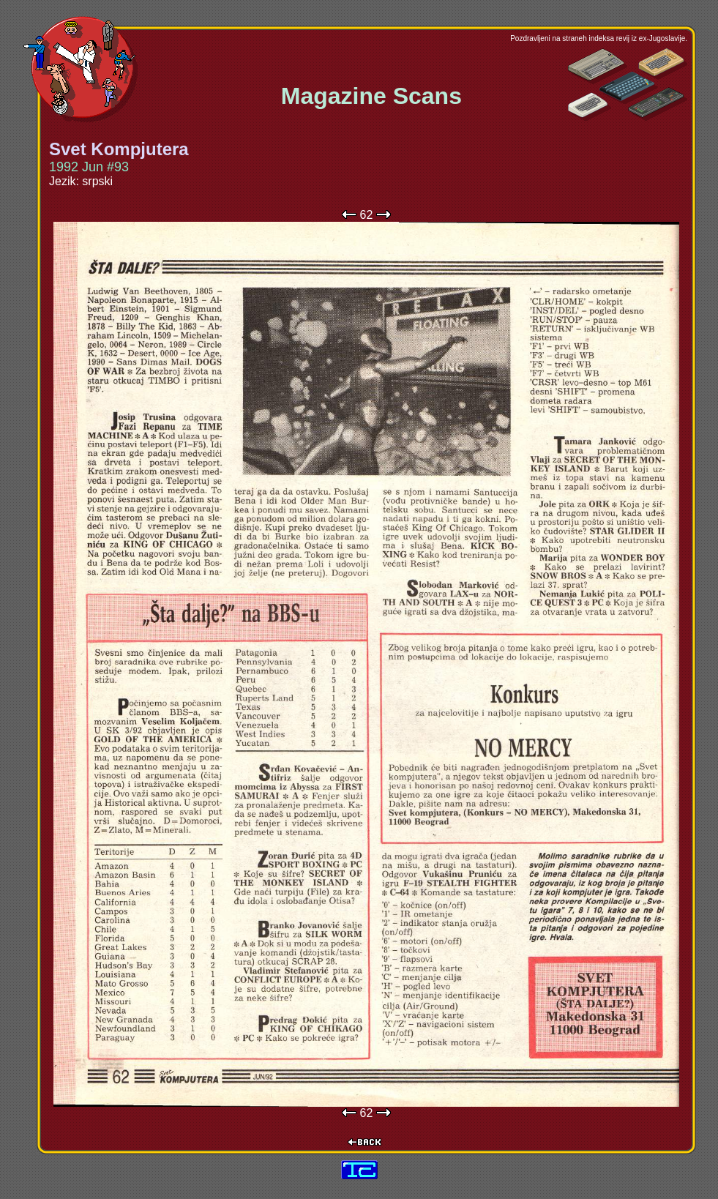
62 (366, 215)
